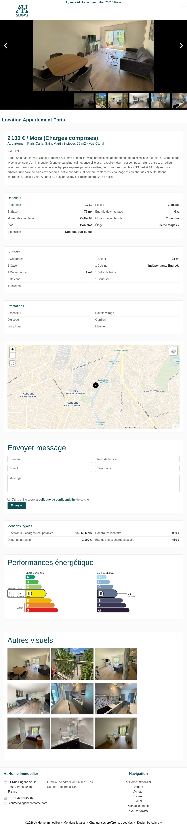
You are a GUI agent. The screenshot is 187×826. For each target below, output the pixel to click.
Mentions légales (74, 822)
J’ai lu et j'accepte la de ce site (50, 499)
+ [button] (12, 350)
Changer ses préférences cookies (111, 822)
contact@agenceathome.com (28, 803)
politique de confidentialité (57, 499)
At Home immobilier (22, 11)
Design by (149, 822)
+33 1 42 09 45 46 (21, 798)
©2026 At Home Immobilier (42, 822)
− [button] (12, 355)
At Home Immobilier (21, 774)
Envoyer (16, 505)
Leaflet (176, 426)
